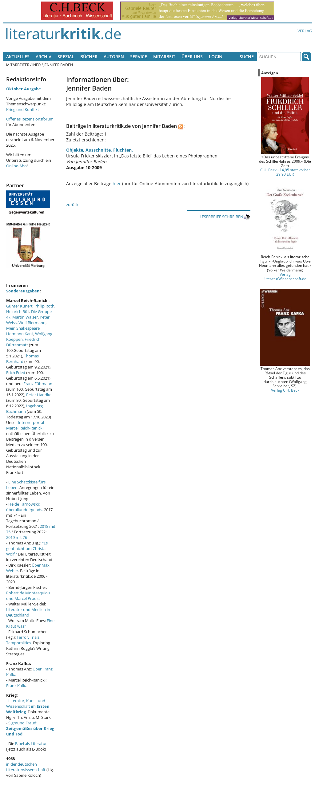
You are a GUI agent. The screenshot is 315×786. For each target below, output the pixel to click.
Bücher (89, 56)
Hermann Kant (19, 333)
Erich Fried (15, 372)
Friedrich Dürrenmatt (23, 342)
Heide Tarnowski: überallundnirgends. (24, 506)
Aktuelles (18, 56)
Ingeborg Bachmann (24, 408)
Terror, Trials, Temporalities (23, 639)
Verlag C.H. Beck (285, 390)
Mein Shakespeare (23, 328)
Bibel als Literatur (31, 743)
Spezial (66, 56)
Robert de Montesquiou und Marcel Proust (28, 595)
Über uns (192, 56)
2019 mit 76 (16, 537)
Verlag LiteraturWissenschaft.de (285, 276)
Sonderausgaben (23, 291)
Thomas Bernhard (22, 358)
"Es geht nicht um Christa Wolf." (27, 548)
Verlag (304, 31)
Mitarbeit (164, 56)
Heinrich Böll (17, 311)
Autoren (114, 56)
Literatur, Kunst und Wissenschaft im (28, 706)
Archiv (43, 56)
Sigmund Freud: (30, 728)
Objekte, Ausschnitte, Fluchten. (99, 150)
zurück (72, 204)
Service (138, 56)
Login (215, 56)
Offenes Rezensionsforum (30, 119)
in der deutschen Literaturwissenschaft (26, 766)
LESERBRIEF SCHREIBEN (225, 217)
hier (117, 183)
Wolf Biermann (32, 322)
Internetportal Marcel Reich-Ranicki (25, 425)
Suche (247, 56)
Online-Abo (16, 166)
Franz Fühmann (37, 383)
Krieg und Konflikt (22, 109)
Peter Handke (38, 394)
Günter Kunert (19, 306)
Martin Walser (25, 317)
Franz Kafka (16, 685)
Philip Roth (44, 306)
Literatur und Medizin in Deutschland (28, 612)
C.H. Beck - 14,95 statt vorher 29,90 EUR (285, 172)
